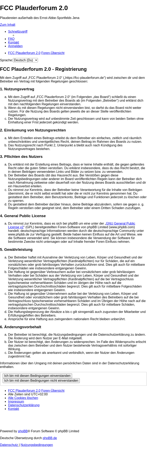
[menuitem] (11, 39)
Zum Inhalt (7, 24)
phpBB (23, 431)
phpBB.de (50, 438)
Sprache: (6, 60)
